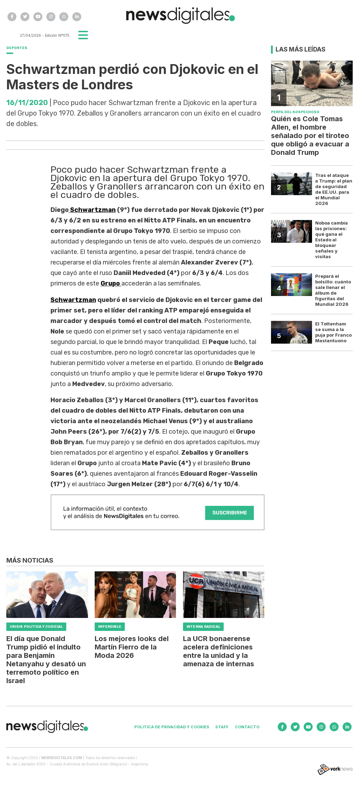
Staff (222, 726)
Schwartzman (92, 210)
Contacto (247, 726)
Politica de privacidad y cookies (171, 726)
